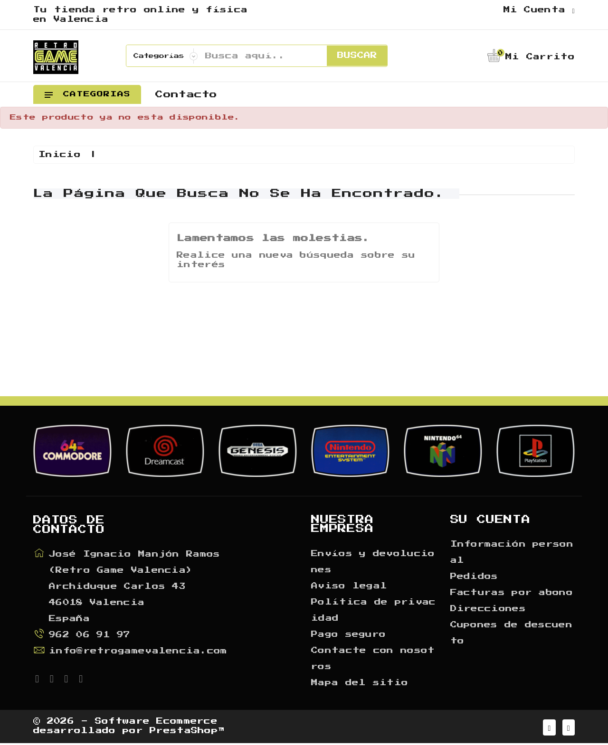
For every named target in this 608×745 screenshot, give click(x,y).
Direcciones (488, 608)
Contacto (186, 94)
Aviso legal (349, 586)
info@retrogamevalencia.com (138, 651)
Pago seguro (348, 634)
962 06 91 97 (90, 635)
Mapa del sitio (359, 683)
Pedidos (474, 576)
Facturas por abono (511, 592)
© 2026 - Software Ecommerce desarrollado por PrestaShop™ (129, 727)
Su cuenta (490, 519)
